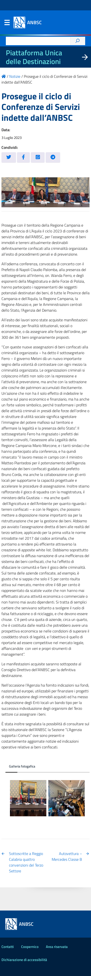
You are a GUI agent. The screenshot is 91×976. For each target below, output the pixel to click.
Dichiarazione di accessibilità (24, 959)
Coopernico (30, 946)
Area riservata (57, 946)
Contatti (7, 946)
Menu (7, 24)
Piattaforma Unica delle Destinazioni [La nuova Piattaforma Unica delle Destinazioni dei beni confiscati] (34, 57)
